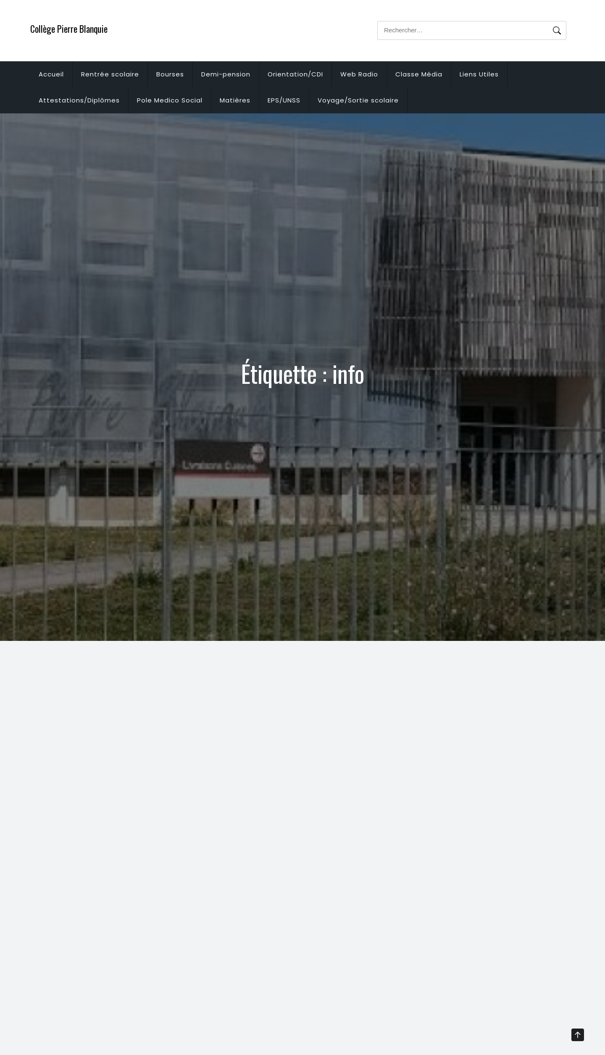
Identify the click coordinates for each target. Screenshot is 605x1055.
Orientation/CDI (295, 74)
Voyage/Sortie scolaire (358, 100)
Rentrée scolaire (110, 74)
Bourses (170, 74)
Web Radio (359, 74)
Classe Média (418, 74)
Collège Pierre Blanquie (69, 28)
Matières (235, 100)
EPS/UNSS (284, 100)
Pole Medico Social (170, 100)
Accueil (51, 74)
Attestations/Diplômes (79, 100)
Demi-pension (225, 74)
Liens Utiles (479, 74)
